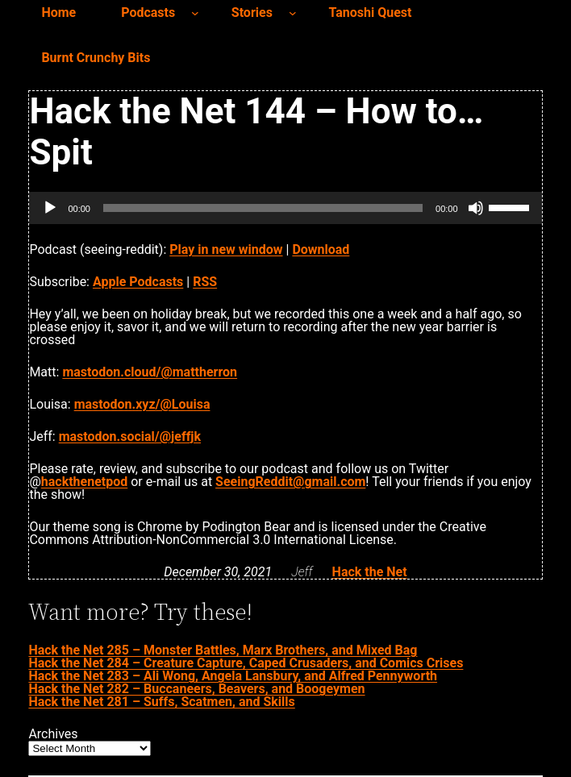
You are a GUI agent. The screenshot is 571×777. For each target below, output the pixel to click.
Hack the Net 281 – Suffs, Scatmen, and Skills (161, 701)
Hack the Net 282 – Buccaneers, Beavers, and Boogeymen (196, 688)
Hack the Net (369, 572)
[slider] (263, 208)
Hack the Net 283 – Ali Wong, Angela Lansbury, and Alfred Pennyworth (232, 676)
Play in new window (225, 249)
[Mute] (476, 208)
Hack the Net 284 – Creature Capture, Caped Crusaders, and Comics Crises (245, 663)
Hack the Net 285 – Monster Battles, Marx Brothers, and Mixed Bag (222, 650)
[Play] (50, 208)
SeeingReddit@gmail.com (290, 481)
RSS (205, 281)
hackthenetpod (84, 481)
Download (320, 249)
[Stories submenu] (293, 13)
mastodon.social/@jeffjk (130, 436)
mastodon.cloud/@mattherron (149, 372)
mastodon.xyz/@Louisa (142, 404)
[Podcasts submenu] (195, 13)
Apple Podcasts (138, 281)
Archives (52, 734)
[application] (285, 208)
